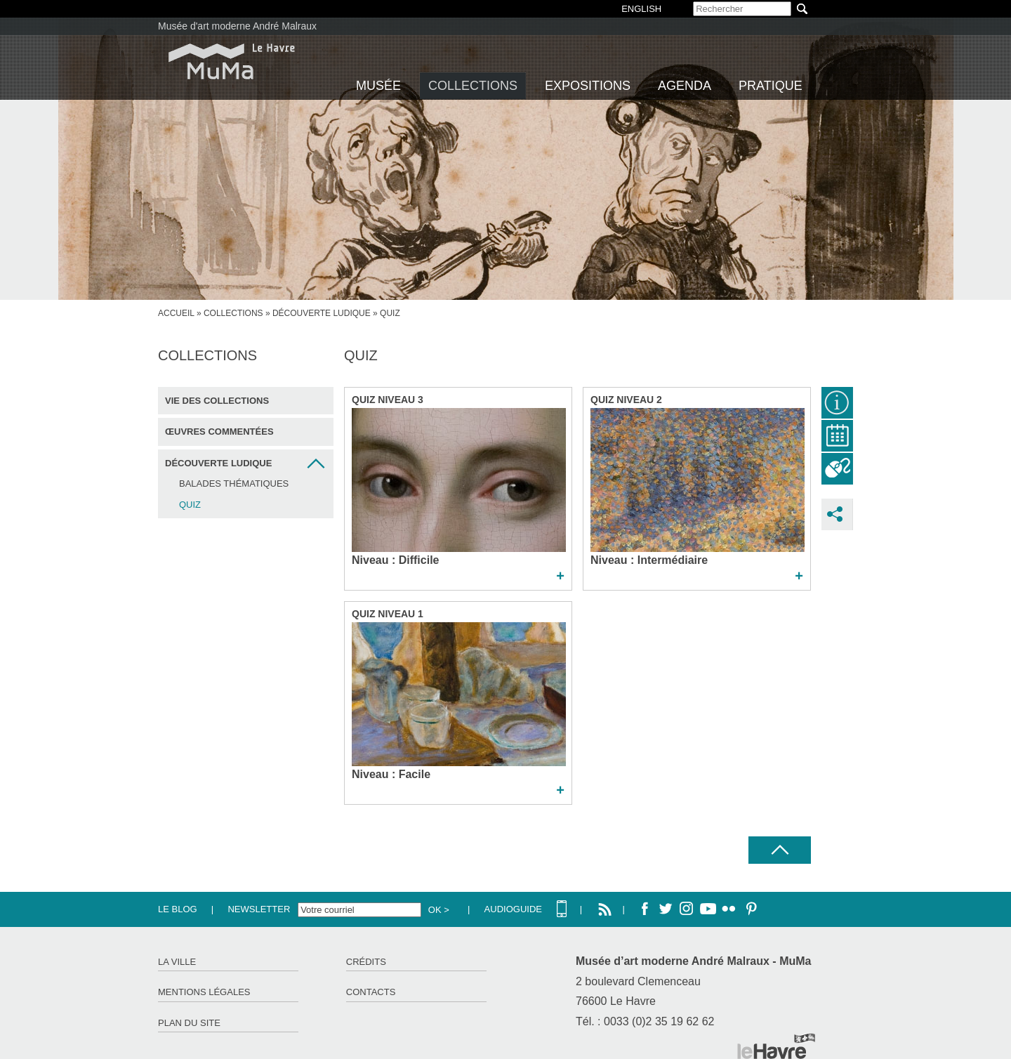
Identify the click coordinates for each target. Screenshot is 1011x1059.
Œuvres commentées (219, 431)
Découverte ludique (321, 313)
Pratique (770, 86)
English (641, 9)
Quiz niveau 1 (387, 613)
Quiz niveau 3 (387, 399)
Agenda (684, 86)
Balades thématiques (234, 483)
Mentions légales (204, 992)
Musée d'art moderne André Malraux (237, 26)
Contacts (371, 992)
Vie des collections (217, 400)
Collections (472, 86)
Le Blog (177, 909)
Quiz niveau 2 (626, 399)
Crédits (366, 961)
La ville (177, 961)
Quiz (190, 504)
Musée (378, 86)
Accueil (176, 313)
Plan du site (189, 1023)
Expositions (587, 86)
